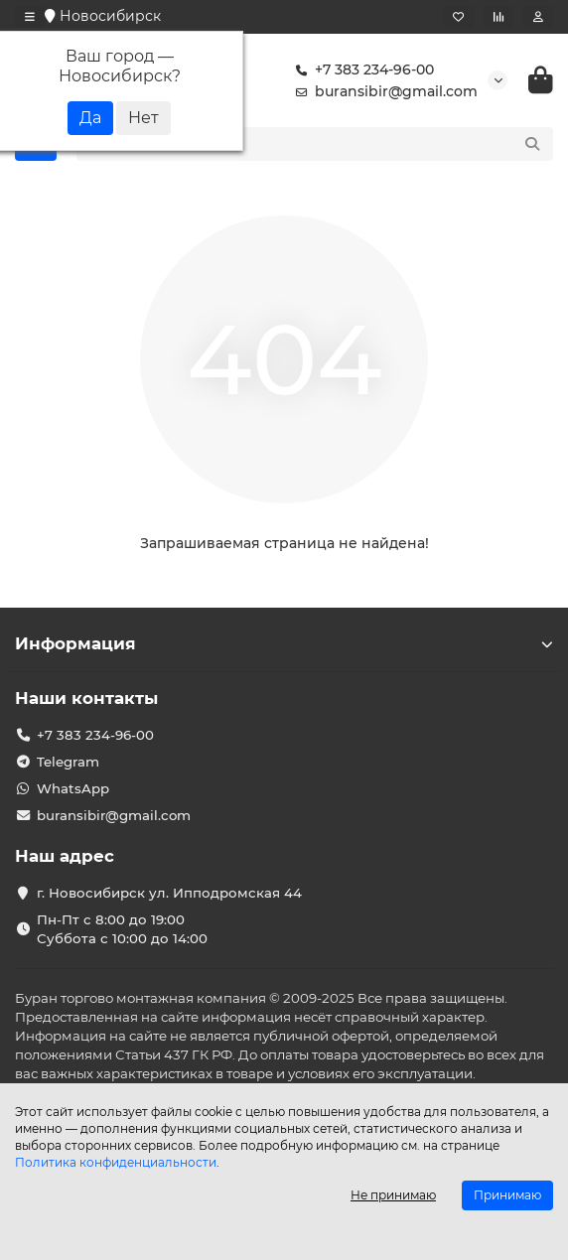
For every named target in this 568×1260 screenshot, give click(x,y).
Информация (284, 643)
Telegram (68, 762)
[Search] (336, 144)
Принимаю (507, 1195)
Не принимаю (393, 1195)
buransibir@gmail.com (382, 91)
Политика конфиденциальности (115, 1162)
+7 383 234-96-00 (360, 69)
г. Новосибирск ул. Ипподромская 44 (169, 893)
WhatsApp (73, 788)
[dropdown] (30, 17)
